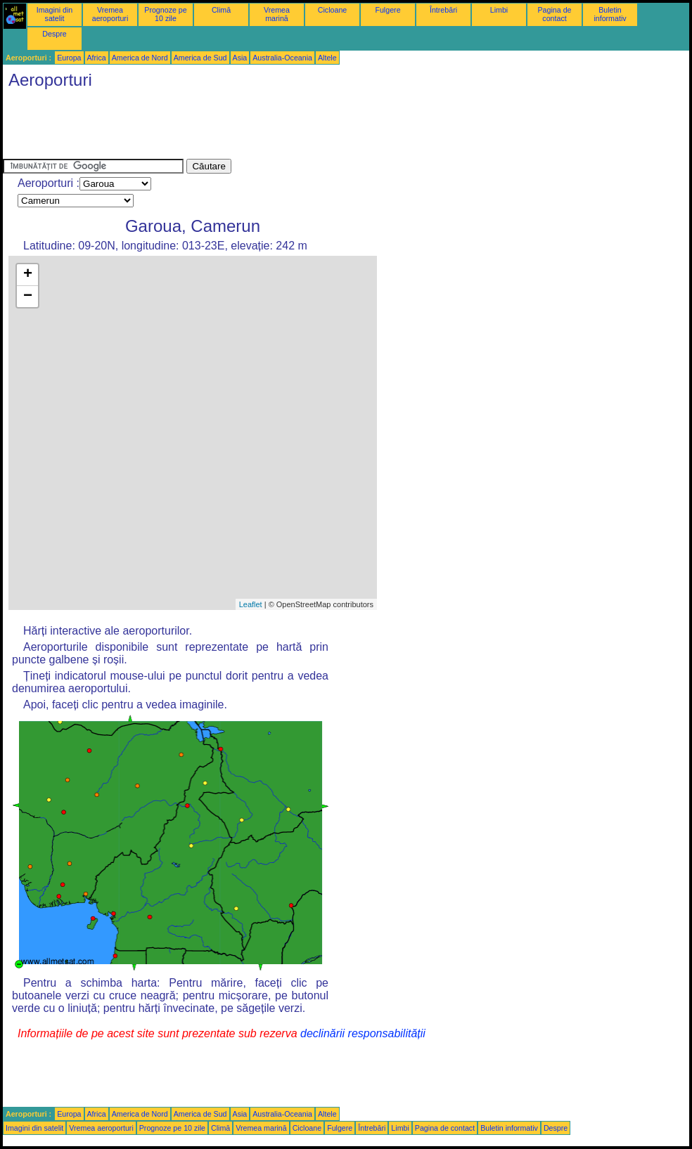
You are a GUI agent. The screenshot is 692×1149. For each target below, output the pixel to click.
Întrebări (443, 10)
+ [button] (27, 274)
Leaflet (250, 604)
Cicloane (332, 10)
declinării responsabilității (362, 1033)
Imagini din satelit (55, 14)
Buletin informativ (610, 14)
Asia (240, 57)
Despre (54, 34)
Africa (96, 57)
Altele (327, 57)
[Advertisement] (259, 127)
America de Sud (200, 57)
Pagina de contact (555, 14)
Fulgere (387, 10)
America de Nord (140, 57)
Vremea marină (277, 14)
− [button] (27, 296)
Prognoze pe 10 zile (165, 14)
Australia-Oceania (282, 57)
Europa (69, 57)
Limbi (499, 10)
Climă (221, 10)
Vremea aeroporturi (110, 14)
